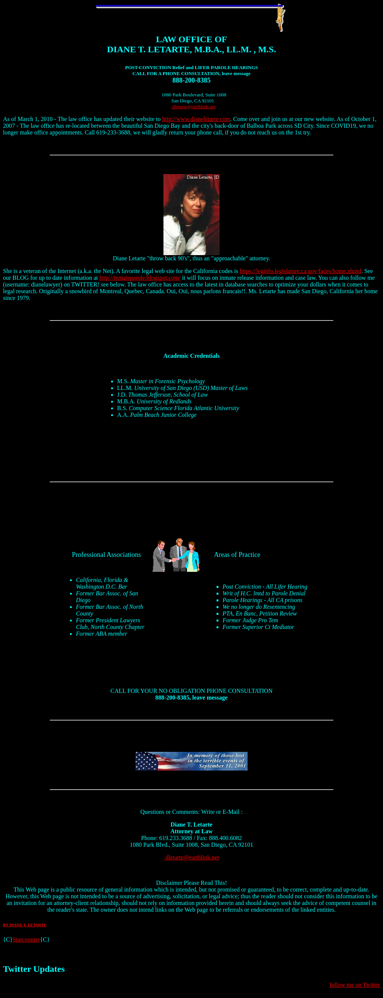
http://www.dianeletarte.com (196, 119)
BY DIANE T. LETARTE (24, 925)
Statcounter (26, 939)
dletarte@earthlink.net (193, 106)
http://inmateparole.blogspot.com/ (140, 278)
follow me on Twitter (355, 985)
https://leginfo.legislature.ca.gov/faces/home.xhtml (300, 271)
